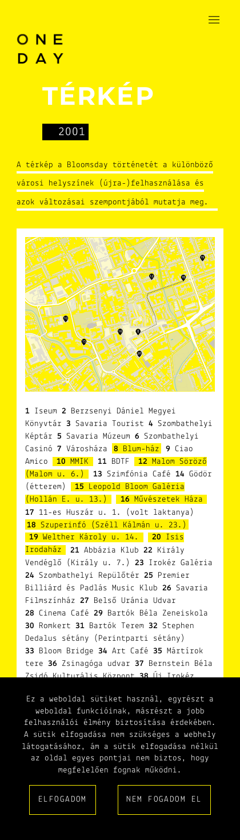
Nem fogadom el (164, 799)
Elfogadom (62, 799)
